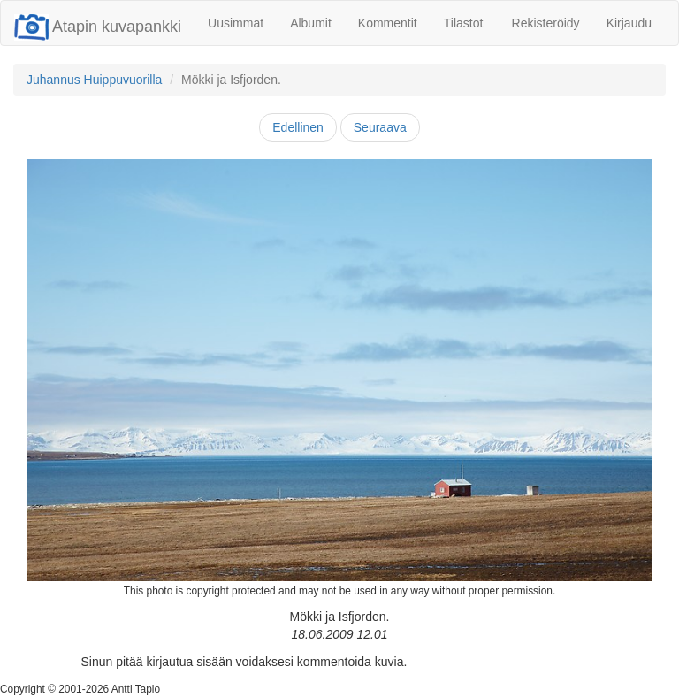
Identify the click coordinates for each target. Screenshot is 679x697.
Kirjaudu (629, 23)
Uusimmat (235, 23)
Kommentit (387, 23)
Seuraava (380, 127)
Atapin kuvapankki (97, 26)
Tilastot (464, 23)
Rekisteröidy (546, 23)
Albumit (311, 23)
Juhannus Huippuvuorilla (94, 80)
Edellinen (298, 127)
